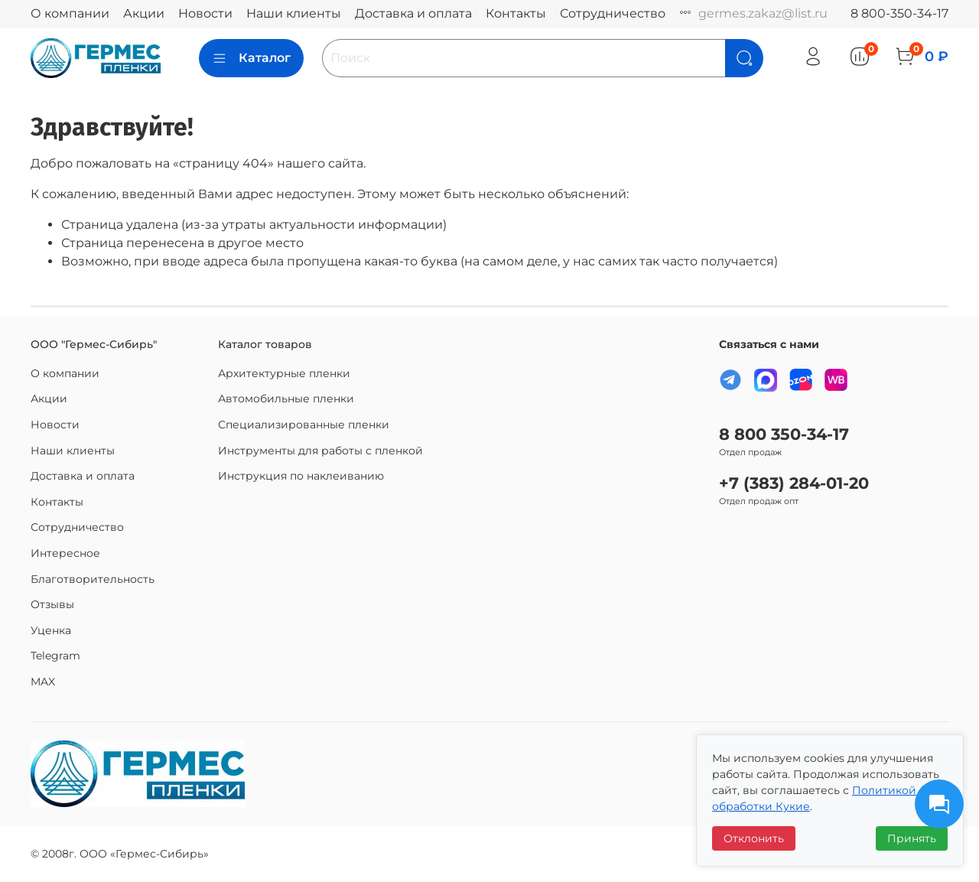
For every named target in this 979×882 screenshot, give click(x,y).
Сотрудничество (612, 13)
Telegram (55, 655)
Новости (205, 13)
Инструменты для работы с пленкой (320, 450)
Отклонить (754, 838)
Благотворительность (92, 579)
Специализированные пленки (303, 424)
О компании (70, 13)
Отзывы (52, 604)
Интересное (65, 553)
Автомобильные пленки (286, 398)
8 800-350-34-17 (899, 13)
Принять (911, 838)
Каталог (251, 58)
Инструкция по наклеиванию (301, 476)
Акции (143, 13)
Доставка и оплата (413, 13)
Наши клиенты (293, 13)
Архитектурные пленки (284, 373)
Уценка (51, 630)
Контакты (516, 13)
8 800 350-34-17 (784, 434)
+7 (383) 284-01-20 (794, 483)
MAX (43, 681)
